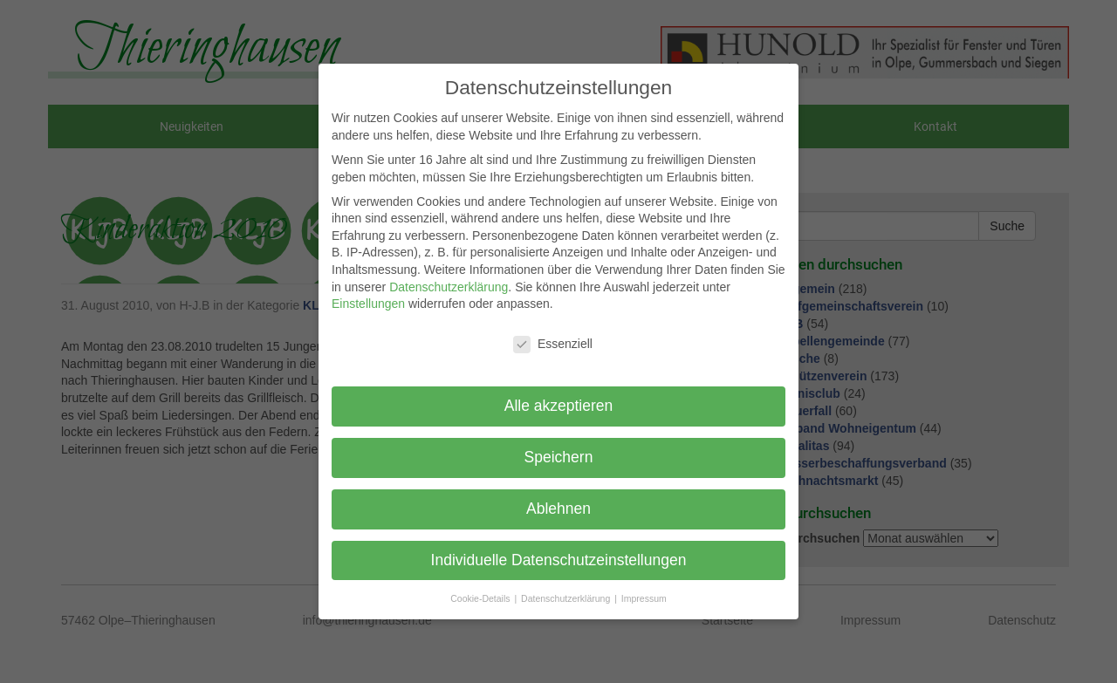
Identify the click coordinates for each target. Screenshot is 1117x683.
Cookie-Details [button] (481, 598)
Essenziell (553, 344)
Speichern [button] (558, 457)
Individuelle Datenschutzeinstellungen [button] (559, 560)
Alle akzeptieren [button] (558, 405)
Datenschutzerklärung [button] (567, 598)
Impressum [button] (644, 598)
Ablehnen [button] (558, 508)
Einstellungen (368, 304)
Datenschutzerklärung (448, 287)
